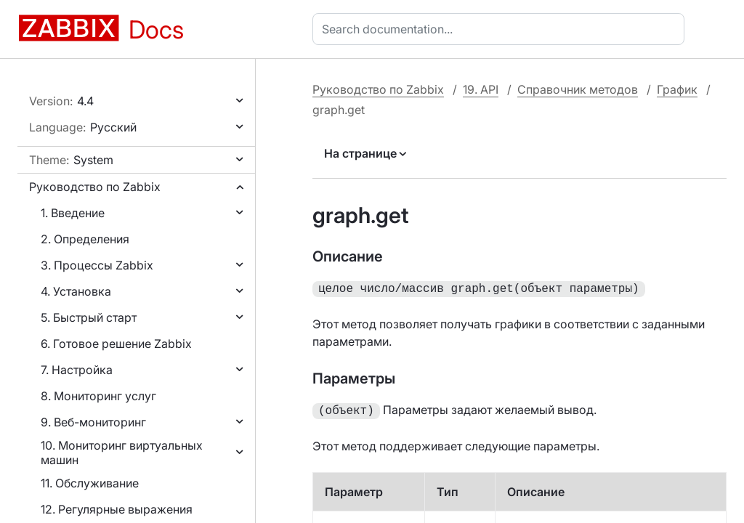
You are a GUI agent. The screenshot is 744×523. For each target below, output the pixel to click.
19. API (480, 89)
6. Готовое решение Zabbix (116, 343)
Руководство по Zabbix (95, 186)
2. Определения (85, 239)
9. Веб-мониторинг (93, 422)
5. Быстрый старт (89, 317)
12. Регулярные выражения (117, 509)
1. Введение (73, 213)
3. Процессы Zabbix (97, 265)
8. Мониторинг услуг (98, 396)
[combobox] (501, 29)
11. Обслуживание (90, 483)
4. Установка (76, 291)
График (677, 89)
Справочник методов (577, 89)
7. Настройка (77, 369)
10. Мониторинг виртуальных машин (122, 452)
